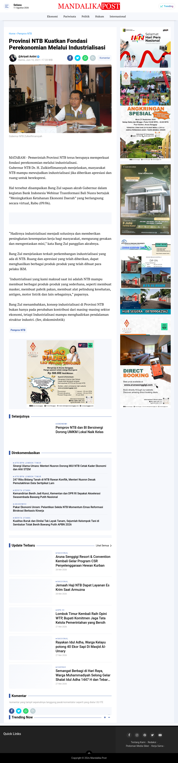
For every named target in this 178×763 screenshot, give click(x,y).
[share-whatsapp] (85, 58)
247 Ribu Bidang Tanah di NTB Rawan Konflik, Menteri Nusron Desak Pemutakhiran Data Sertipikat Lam (54, 481)
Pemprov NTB (18, 330)
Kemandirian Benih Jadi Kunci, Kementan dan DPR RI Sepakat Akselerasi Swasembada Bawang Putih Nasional (56, 495)
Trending (168, 6)
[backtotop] (89, 754)
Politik (86, 16)
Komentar (104, 58)
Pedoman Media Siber (137, 746)
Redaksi (152, 742)
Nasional (62, 553)
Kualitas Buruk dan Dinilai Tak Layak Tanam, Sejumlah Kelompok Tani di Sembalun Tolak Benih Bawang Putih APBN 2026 (56, 522)
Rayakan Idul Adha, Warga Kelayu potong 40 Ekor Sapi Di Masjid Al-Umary (81, 646)
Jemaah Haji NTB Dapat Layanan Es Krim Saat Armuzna (83, 587)
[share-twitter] (78, 58)
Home (12, 33)
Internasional (118, 16)
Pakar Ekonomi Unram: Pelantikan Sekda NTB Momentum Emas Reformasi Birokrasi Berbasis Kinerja (58, 509)
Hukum (99, 16)
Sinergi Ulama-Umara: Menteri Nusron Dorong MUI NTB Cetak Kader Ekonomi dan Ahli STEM (59, 467)
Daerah (61, 667)
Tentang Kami (138, 742)
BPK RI (61, 610)
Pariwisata (69, 16)
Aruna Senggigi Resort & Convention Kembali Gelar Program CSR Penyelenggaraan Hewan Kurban (83, 561)
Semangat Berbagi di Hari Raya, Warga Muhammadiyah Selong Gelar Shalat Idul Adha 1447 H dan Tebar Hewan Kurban (83, 675)
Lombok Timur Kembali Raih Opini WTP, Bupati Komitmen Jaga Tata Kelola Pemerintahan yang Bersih (81, 618)
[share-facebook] (70, 58)
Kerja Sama (157, 746)
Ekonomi (52, 16)
